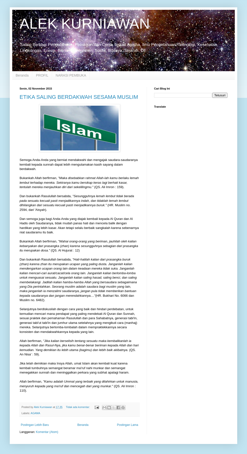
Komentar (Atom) (47, 432)
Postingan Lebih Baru (35, 425)
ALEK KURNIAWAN (85, 23)
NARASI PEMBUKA (71, 75)
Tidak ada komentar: (78, 407)
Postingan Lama (127, 425)
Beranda (22, 75)
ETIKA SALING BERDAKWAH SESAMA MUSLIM (79, 97)
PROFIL (42, 75)
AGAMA (35, 413)
